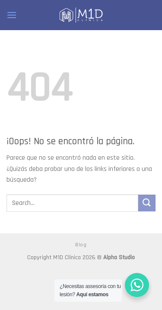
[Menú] (11, 14)
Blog (80, 245)
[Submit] (147, 203)
